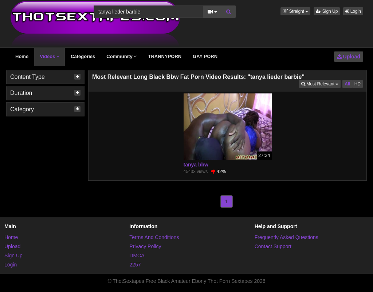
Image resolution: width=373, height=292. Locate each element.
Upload (348, 56)
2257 (135, 265)
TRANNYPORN (164, 56)
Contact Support (273, 246)
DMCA (136, 255)
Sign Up (327, 11)
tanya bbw (196, 165)
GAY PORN (205, 56)
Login (353, 11)
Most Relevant (321, 83)
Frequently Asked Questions (286, 237)
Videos (49, 56)
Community (121, 56)
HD (357, 84)
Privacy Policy (145, 246)
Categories (83, 56)
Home (21, 56)
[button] (295, 11)
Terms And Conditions (154, 237)
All (347, 84)
